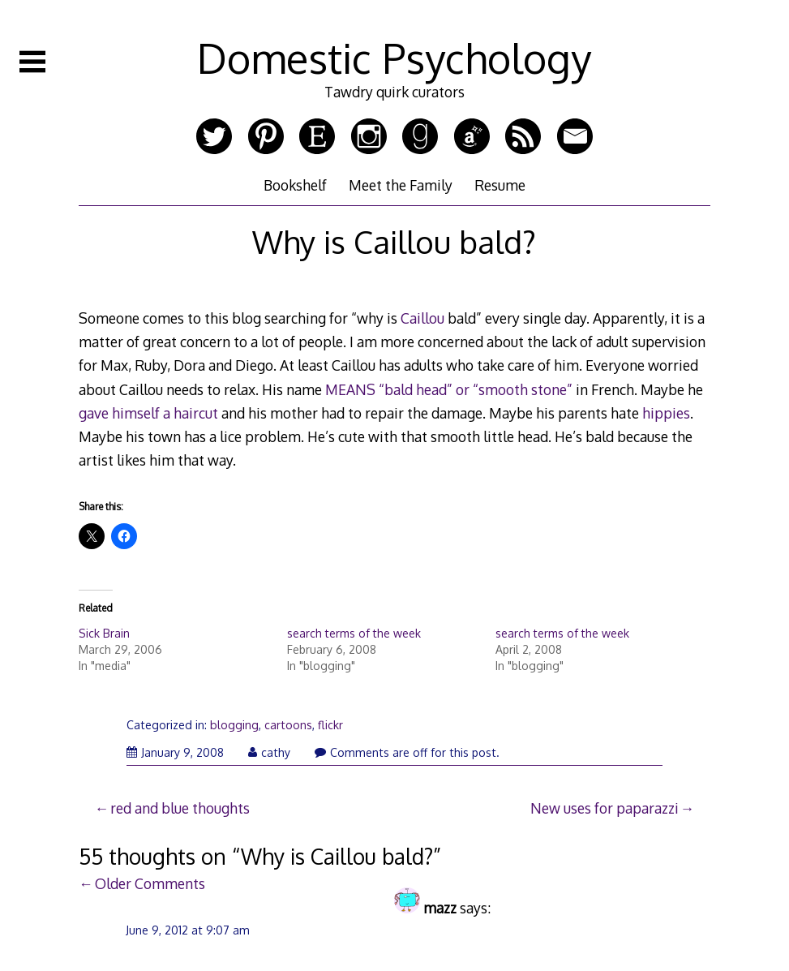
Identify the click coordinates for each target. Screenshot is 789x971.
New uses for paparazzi (604, 808)
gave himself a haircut (148, 413)
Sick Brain (104, 633)
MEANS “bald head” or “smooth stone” (448, 389)
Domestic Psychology (394, 58)
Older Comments (150, 883)
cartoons (288, 725)
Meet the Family (400, 185)
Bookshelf (295, 185)
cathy (269, 752)
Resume (499, 185)
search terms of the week (354, 633)
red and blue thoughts (180, 808)
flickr (330, 725)
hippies (666, 413)
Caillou (422, 318)
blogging (234, 725)
